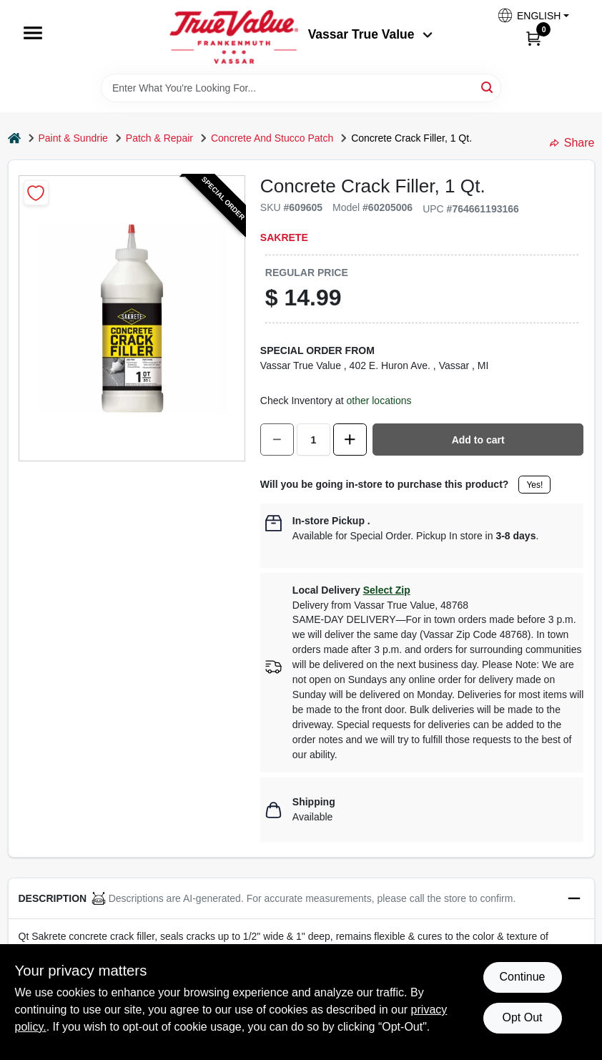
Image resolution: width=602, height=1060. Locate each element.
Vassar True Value (370, 34)
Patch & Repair (159, 138)
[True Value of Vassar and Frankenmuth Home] (233, 37)
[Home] (14, 138)
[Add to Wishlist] (36, 192)
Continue (522, 977)
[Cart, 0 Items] (533, 38)
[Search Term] (301, 88)
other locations (378, 400)
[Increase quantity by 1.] (350, 439)
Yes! (534, 485)
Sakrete (284, 237)
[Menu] (33, 33)
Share (572, 143)
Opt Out (522, 1017)
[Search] (488, 87)
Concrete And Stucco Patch (272, 138)
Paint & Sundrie (73, 138)
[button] (532, 15)
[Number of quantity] (313, 439)
